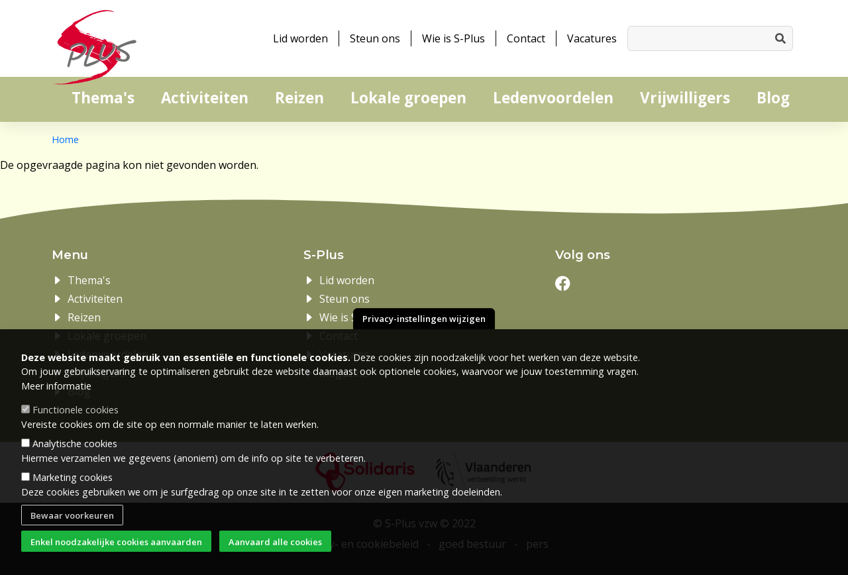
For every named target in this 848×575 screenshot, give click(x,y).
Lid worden (300, 38)
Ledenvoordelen (553, 97)
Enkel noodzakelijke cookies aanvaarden (116, 560)
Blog (773, 97)
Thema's (103, 97)
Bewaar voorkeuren (72, 534)
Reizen (299, 97)
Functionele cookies (75, 428)
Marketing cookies (72, 496)
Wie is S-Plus (453, 38)
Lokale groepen (408, 97)
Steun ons (375, 38)
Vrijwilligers (685, 97)
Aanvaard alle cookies (275, 560)
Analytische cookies (74, 462)
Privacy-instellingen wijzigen (424, 337)
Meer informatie (56, 404)
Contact (526, 38)
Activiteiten (204, 97)
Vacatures (592, 38)
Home (65, 139)
